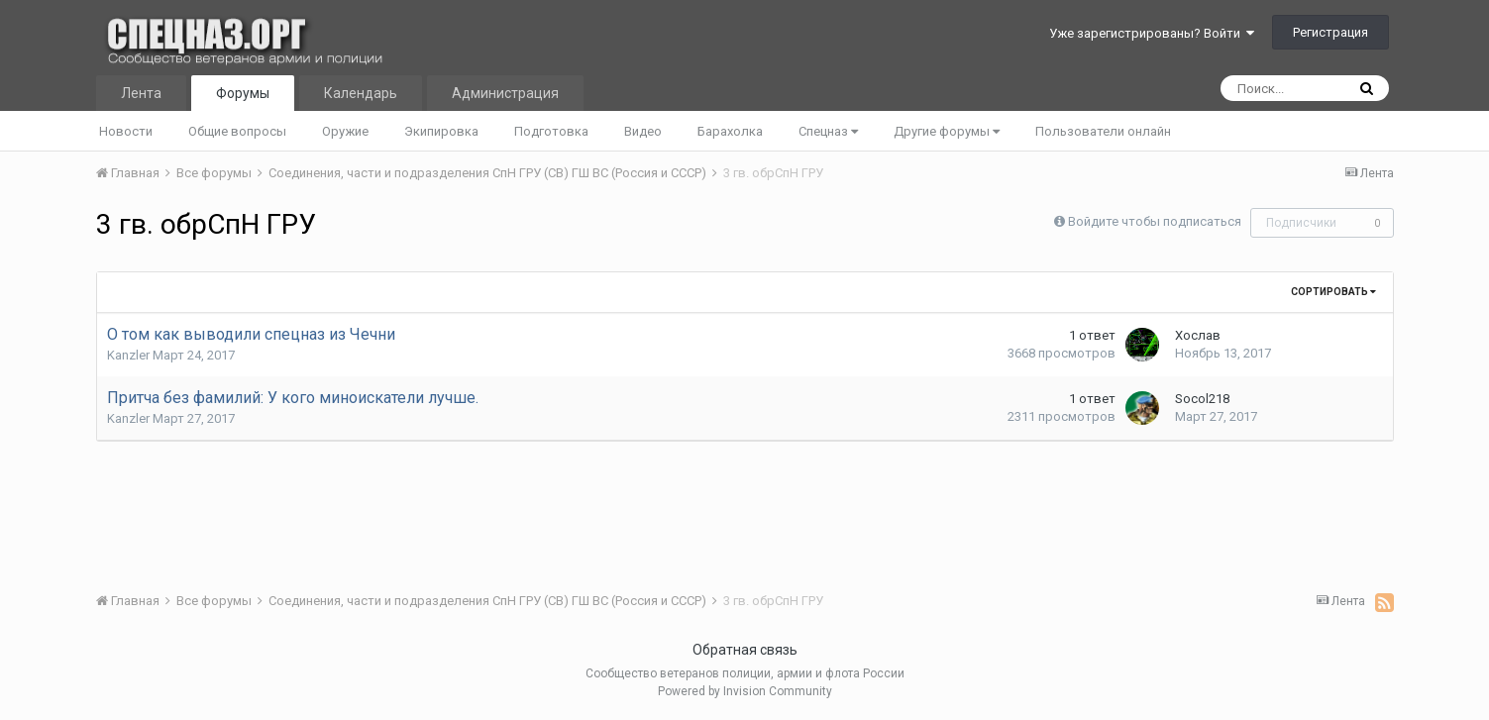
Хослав (1198, 335)
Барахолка (730, 131)
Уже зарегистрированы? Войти (1151, 33)
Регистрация (1330, 32)
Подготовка (551, 131)
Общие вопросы (237, 131)
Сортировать (1333, 291)
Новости (126, 131)
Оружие (345, 131)
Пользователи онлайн (1103, 131)
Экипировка (441, 131)
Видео (643, 131)
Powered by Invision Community (745, 691)
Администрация (505, 93)
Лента (141, 93)
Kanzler (128, 355)
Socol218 (1202, 398)
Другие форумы (947, 131)
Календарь (360, 93)
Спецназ (828, 131)
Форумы (242, 93)
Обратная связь (745, 650)
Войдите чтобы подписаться (1154, 221)
